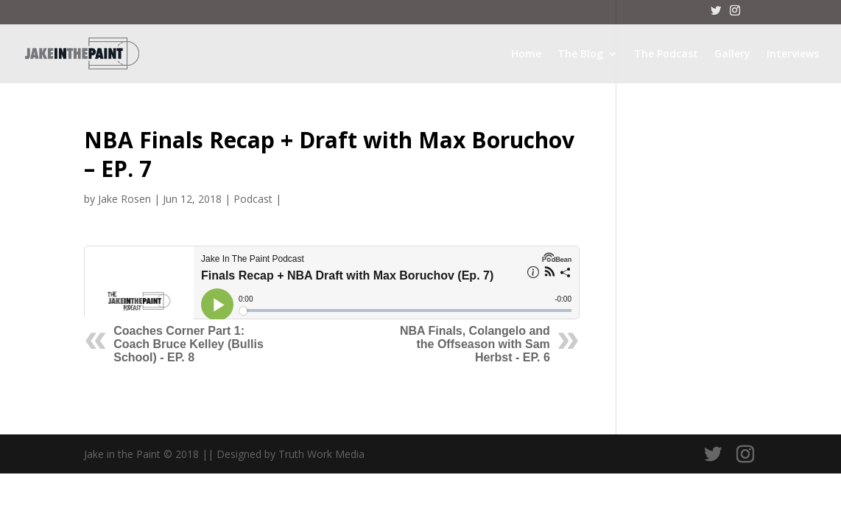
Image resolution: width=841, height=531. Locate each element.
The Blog (580, 54)
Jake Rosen (124, 199)
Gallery (732, 54)
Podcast (252, 199)
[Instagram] (735, 14)
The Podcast (666, 54)
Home (526, 54)
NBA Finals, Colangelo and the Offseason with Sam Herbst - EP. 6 (475, 344)
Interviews (793, 54)
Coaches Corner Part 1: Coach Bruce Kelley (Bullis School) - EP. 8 (188, 344)
